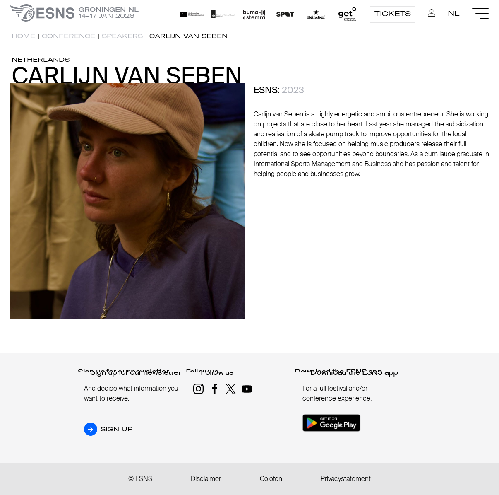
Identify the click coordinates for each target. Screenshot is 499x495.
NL (454, 13)
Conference (68, 36)
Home (23, 36)
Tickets (392, 14)
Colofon (271, 478)
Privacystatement (346, 478)
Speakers (122, 36)
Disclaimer (206, 478)
